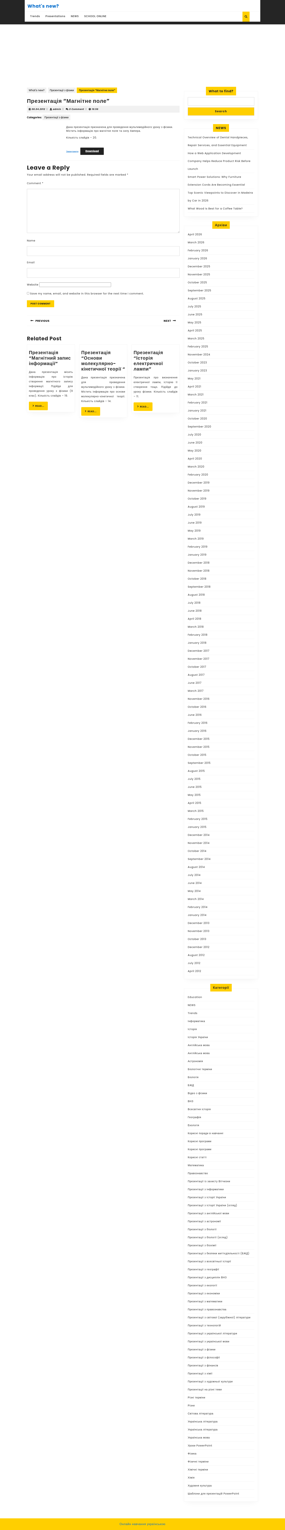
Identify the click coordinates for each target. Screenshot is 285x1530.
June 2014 (195, 883)
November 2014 (199, 843)
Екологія (193, 1125)
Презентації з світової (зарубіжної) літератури (219, 1317)
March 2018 (196, 627)
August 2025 (197, 298)
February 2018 (198, 635)
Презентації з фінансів (203, 1365)
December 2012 (199, 947)
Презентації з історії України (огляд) (212, 1205)
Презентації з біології (202, 1229)
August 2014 (196, 867)
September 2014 (199, 859)
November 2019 (199, 490)
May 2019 (194, 531)
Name (31, 240)
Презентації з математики (205, 1301)
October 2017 (197, 667)
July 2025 (194, 306)
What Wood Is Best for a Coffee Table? (215, 208)
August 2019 (196, 506)
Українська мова (199, 1437)
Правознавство (198, 1173)
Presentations (55, 16)
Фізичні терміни (198, 1461)
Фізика (192, 1453)
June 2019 (195, 522)
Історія (192, 1029)
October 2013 (197, 939)
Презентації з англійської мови (208, 1213)
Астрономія (195, 1061)
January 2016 (197, 731)
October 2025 (197, 282)
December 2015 (199, 739)
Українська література (203, 1421)
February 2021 (197, 402)
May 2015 (194, 795)
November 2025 (199, 274)
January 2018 (197, 643)
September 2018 (199, 587)
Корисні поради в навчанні (205, 1133)
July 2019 (194, 514)
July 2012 (194, 963)
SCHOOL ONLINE (95, 16)
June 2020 (195, 442)
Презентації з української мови (208, 1341)
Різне (191, 1405)
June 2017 (195, 683)
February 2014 (198, 907)
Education (195, 997)
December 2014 (199, 835)
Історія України (198, 1037)
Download (92, 151)
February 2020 (198, 474)
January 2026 (197, 258)
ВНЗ (190, 1101)
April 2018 (194, 619)
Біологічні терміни (200, 1069)
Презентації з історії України (207, 1197)
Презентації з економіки (204, 1293)
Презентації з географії (203, 1269)
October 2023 (197, 362)
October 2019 (197, 498)
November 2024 (199, 354)
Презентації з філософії (204, 1357)
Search (221, 111)
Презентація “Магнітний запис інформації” (50, 358)
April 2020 (195, 458)
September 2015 (199, 763)
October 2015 (197, 755)
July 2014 (194, 875)
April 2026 (195, 234)
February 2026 (198, 250)
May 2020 (194, 450)
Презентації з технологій (204, 1325)
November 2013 (198, 931)
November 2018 (199, 571)
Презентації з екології (202, 1285)
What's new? (43, 6)
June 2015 (195, 787)
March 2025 (196, 338)
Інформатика (196, 1021)
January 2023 (197, 370)
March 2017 (196, 691)
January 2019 (197, 555)
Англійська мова (199, 1045)
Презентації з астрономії (204, 1221)
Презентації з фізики (62, 90)
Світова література (200, 1413)
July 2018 (194, 603)
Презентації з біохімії (202, 1245)
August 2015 (196, 771)
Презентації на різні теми (205, 1389)
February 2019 (198, 547)
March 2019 (196, 539)
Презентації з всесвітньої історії (209, 1261)
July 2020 (194, 434)
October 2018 (197, 579)
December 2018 (199, 563)
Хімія (191, 1477)
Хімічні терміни (198, 1469)
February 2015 (198, 819)
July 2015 (194, 779)
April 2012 (194, 971)
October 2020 (197, 418)
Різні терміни (196, 1397)
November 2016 (199, 699)
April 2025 (195, 330)
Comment (35, 183)
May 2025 (194, 322)
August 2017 (196, 675)
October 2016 (197, 707)
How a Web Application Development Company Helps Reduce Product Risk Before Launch (219, 161)
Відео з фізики (197, 1093)
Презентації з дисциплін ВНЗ (207, 1277)
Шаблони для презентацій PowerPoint (213, 1493)
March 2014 (196, 899)
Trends (35, 16)
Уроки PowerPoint (200, 1445)
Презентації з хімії (200, 1373)
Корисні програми (199, 1141)
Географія (194, 1117)
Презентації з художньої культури (210, 1381)
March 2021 (196, 394)
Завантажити (72, 151)
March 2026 (196, 242)
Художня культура (200, 1485)
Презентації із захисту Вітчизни (209, 1181)
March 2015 (196, 811)
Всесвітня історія (199, 1109)
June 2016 (195, 715)
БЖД (191, 1085)
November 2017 (198, 659)
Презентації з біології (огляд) (208, 1237)
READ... (40, 405)
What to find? (221, 91)
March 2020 (196, 466)
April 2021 (194, 386)
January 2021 (197, 410)
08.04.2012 (38, 109)
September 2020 (199, 426)
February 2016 (198, 723)
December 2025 (199, 266)
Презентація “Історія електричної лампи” (148, 360)
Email (31, 262)
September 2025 (199, 290)
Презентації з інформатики (206, 1189)
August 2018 (196, 595)
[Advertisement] (142, 59)
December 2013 (199, 923)
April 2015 (194, 803)
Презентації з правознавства (207, 1309)
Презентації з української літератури (212, 1333)
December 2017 (198, 651)
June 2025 (195, 314)
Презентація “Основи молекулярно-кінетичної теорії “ (103, 360)
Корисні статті (197, 1157)
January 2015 (197, 827)
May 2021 (194, 378)
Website (32, 284)
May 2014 (194, 891)
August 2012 (196, 955)
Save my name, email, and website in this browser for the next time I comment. (87, 293)
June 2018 (195, 611)
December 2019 (199, 482)
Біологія (193, 1077)
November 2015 (199, 747)
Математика (196, 1165)
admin (57, 109)
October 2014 (197, 851)
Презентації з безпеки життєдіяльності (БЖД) (218, 1253)
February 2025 (198, 346)
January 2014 (197, 915)
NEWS (75, 16)
